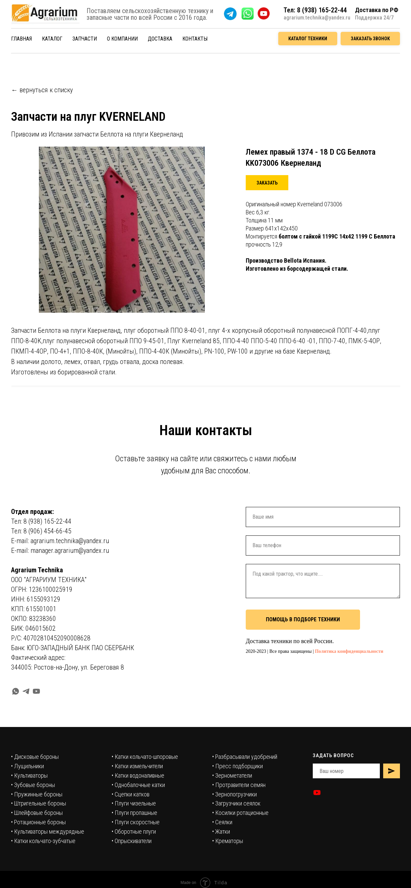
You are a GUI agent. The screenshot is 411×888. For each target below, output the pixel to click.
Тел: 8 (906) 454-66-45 (41, 531)
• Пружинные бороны (36, 794)
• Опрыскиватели (132, 840)
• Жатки (221, 831)
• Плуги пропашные (134, 812)
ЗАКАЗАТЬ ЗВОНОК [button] (370, 38)
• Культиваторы (29, 775)
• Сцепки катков (131, 794)
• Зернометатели (232, 775)
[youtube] (36, 691)
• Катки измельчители (137, 766)
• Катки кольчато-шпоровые (145, 756)
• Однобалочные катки (138, 784)
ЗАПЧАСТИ (84, 39)
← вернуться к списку (42, 90)
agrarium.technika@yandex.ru (317, 17)
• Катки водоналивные (138, 775)
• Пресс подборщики (237, 766)
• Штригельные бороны (38, 803)
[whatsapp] (15, 691)
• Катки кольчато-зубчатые (43, 840)
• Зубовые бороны (33, 784)
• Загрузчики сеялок (236, 803)
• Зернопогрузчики (234, 794)
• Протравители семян (239, 784)
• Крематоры (227, 840)
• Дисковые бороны (35, 756)
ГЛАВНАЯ (21, 39)
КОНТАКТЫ (195, 39)
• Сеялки (222, 822)
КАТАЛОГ (52, 39)
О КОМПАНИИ (122, 39)
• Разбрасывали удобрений (244, 756)
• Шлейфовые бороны (37, 812)
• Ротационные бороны (38, 822)
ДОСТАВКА (160, 39)
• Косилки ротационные (240, 812)
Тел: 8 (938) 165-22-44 (41, 521)
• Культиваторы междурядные (47, 831)
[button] (267, 182)
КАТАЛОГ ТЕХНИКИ (307, 38)
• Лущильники (27, 766)
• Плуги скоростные (136, 822)
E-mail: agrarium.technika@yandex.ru (60, 541)
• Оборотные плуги (134, 831)
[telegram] (26, 691)
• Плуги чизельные (134, 803)
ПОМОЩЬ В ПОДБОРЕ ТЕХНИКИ (303, 619)
